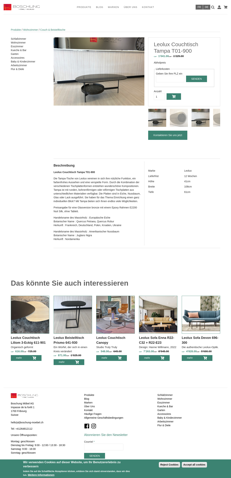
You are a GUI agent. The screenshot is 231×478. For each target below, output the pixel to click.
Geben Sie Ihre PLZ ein (169, 73)
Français (199, 7)
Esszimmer (17, 46)
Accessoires (17, 57)
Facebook (87, 426)
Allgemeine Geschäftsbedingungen (103, 417)
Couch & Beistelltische (52, 29)
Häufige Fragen (93, 413)
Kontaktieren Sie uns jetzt (167, 135)
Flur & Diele (17, 69)
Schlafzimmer (18, 38)
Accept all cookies (194, 464)
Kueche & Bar (18, 50)
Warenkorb (225, 7)
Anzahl (158, 91)
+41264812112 (24, 428)
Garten (15, 54)
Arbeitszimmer (19, 65)
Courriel (89, 441)
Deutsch (206, 7)
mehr (21, 358)
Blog (99, 7)
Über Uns (130, 7)
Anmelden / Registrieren (219, 7)
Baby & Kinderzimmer (23, 61)
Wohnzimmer (30, 29)
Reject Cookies (169, 464)
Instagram (93, 426)
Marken (113, 7)
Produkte (84, 7)
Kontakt (148, 7)
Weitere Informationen (41, 474)
